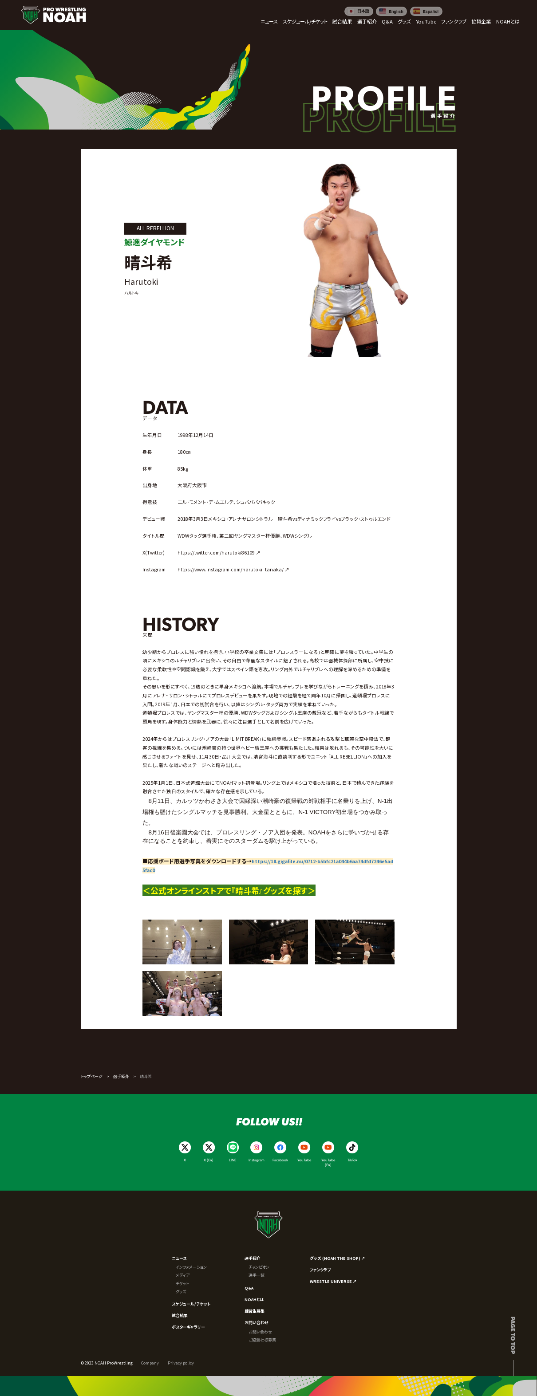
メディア (183, 1275)
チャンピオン (259, 1267)
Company (150, 1363)
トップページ (92, 1076)
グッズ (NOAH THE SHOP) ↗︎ (337, 1258)
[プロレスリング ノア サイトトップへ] (53, 15)
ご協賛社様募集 (262, 1340)
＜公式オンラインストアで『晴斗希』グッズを (217, 890)
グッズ (181, 1291)
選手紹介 (121, 1076)
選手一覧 (257, 1275)
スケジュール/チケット (191, 1304)
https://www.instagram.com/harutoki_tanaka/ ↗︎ (233, 569)
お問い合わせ (256, 1322)
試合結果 (180, 1315)
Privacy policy (181, 1363)
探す (300, 890)
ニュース (179, 1258)
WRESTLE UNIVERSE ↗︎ (333, 1281)
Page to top (513, 1335)
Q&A (249, 1288)
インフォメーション (191, 1267)
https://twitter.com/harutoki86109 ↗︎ (219, 552)
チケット (182, 1283)
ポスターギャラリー (188, 1327)
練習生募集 (255, 1311)
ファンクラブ (320, 1269)
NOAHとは (254, 1299)
